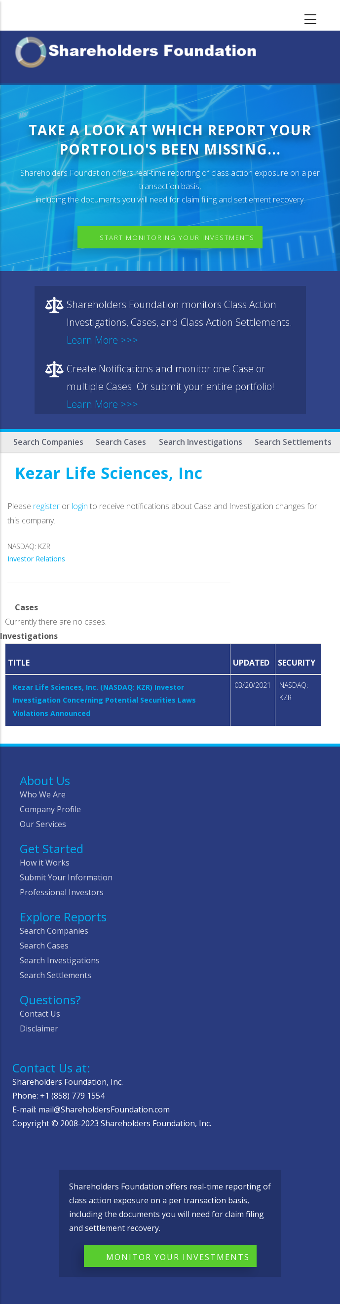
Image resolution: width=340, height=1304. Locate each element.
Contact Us (40, 1013)
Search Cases (121, 441)
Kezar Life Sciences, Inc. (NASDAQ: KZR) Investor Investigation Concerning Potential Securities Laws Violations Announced (104, 699)
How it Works (45, 862)
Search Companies (48, 441)
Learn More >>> (102, 340)
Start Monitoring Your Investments (177, 237)
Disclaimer (39, 1028)
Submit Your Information (66, 877)
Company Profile (50, 809)
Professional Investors (62, 892)
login (80, 506)
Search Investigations (200, 441)
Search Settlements (293, 441)
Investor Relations (36, 558)
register (46, 506)
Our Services (43, 824)
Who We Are (43, 794)
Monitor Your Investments (178, 1257)
